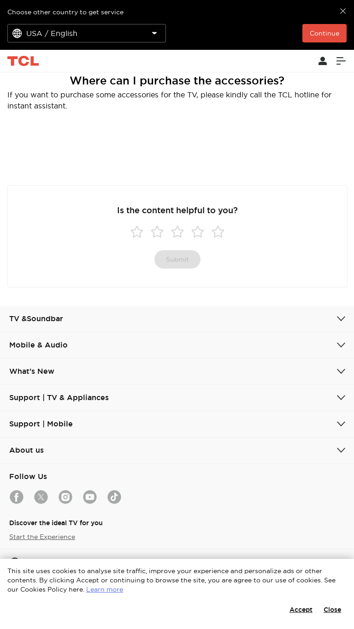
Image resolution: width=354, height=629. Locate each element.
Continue (324, 33)
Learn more (104, 589)
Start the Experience (42, 537)
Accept (301, 609)
